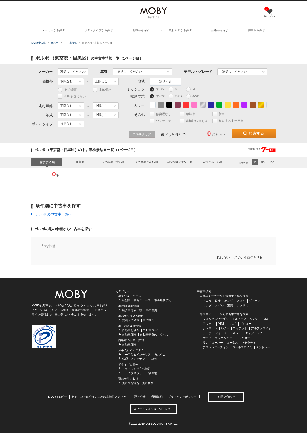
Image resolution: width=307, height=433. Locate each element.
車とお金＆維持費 (129, 326)
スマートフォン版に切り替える (153, 409)
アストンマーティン (216, 347)
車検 (154, 359)
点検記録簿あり (196, 121)
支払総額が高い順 (146, 162)
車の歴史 (151, 310)
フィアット (240, 328)
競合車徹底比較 (132, 310)
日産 (218, 300)
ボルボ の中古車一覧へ (53, 214)
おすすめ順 (47, 162)
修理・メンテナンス (135, 359)
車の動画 (148, 320)
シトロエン (210, 328)
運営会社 (140, 396)
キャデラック (253, 333)
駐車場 (152, 373)
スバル (219, 305)
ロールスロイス (242, 347)
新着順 (80, 162)
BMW (264, 319)
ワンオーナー (164, 121)
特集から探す (256, 30)
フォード (220, 333)
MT (193, 89)
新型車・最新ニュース (136, 300)
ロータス (232, 342)
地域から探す (140, 30)
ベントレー (263, 347)
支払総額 (67, 90)
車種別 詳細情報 (128, 306)
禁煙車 (189, 114)
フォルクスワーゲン (216, 319)
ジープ (207, 333)
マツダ (207, 305)
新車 (220, 114)
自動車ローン (151, 330)
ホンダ (228, 300)
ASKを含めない (72, 96)
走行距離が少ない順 (179, 162)
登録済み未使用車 (227, 121)
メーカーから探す (53, 30)
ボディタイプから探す (98, 30)
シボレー (235, 333)
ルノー (225, 328)
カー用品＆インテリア (136, 354)
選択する (165, 81)
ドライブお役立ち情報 (136, 369)
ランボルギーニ (225, 338)
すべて (157, 89)
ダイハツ (254, 300)
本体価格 (102, 90)
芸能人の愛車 (130, 320)
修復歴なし (162, 114)
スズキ (241, 300)
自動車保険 (129, 334)
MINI (221, 323)
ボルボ (54, 42)
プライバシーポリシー (182, 396)
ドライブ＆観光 (128, 364)
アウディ (208, 323)
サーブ (207, 338)
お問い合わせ (226, 396)
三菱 (230, 305)
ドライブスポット (133, 373)
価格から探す (219, 30)
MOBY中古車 (38, 42)
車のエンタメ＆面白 (131, 316)
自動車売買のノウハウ (154, 334)
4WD (194, 96)
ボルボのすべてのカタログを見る (236, 257)
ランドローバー (213, 342)
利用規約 (157, 396)
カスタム (160, 354)
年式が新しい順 (213, 162)
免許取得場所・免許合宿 (138, 383)
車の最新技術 (162, 300)
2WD (176, 96)
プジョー (245, 323)
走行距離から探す (180, 30)
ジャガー (244, 338)
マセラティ (248, 342)
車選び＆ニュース (129, 296)
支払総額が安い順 (113, 162)
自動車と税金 (130, 330)
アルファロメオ (261, 328)
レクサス (242, 305)
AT (176, 89)
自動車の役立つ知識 (131, 340)
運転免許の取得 (128, 379)
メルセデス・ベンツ (245, 319)
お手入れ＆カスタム (131, 350)
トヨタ (207, 300)
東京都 (73, 42)
